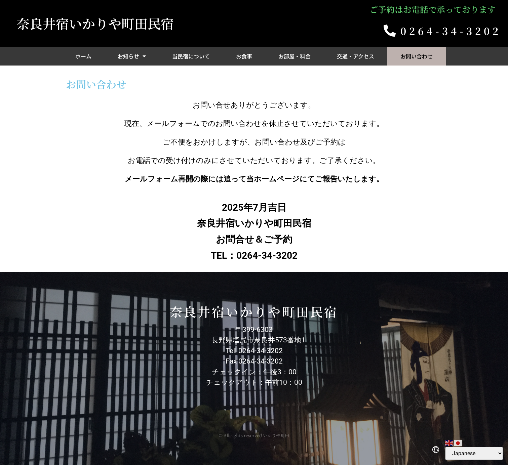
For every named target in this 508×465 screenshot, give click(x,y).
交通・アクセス (355, 56)
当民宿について (191, 56)
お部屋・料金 (294, 56)
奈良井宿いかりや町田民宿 (95, 23)
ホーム (83, 56)
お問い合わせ (416, 56)
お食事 (244, 56)
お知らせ (132, 56)
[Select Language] (474, 453)
